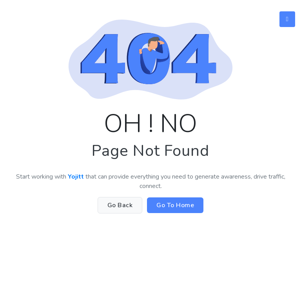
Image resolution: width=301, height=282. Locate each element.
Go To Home (175, 205)
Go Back (120, 205)
